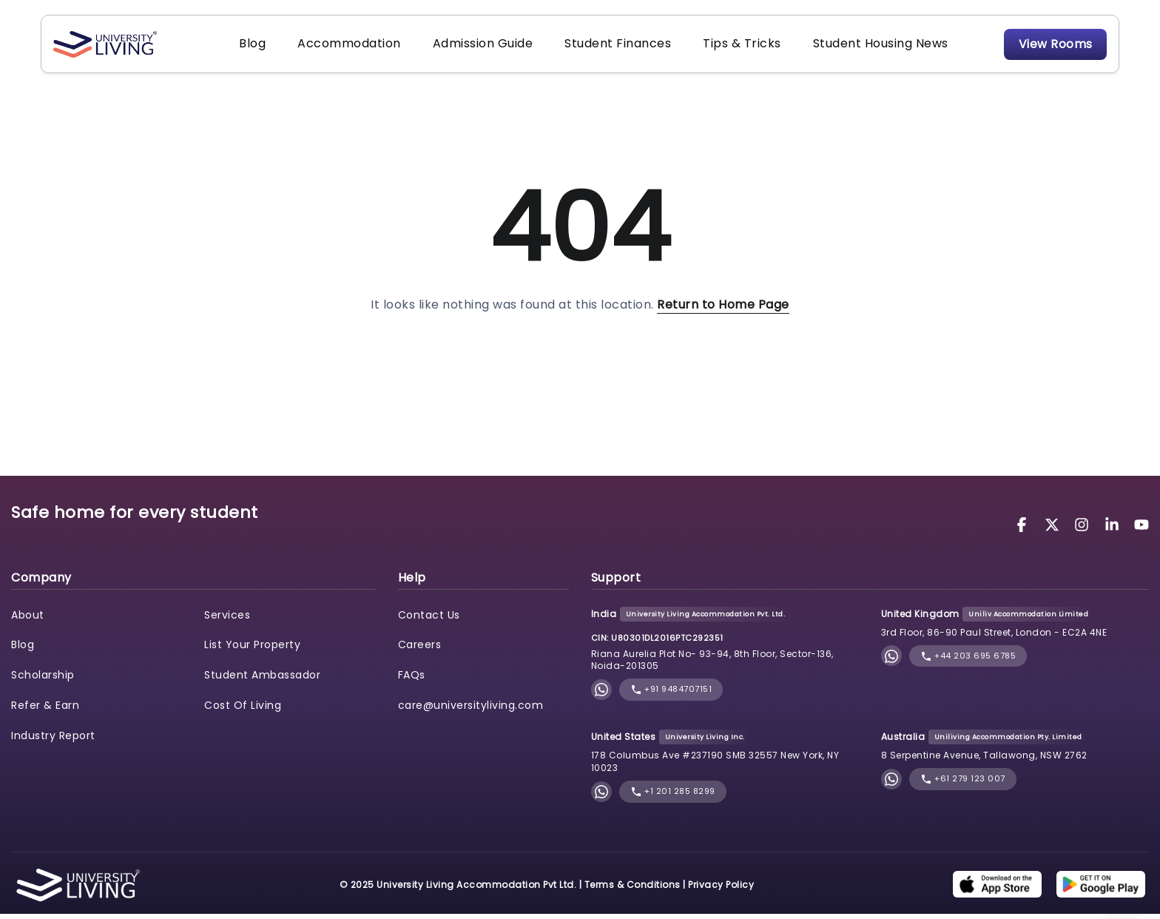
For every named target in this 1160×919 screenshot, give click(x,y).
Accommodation (349, 46)
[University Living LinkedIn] (1114, 528)
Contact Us (429, 619)
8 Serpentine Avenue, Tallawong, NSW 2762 (984, 760)
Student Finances (607, 46)
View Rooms (1048, 46)
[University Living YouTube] (1141, 528)
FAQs (411, 680)
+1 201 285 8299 (672, 796)
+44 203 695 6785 (968, 660)
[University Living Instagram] (1083, 528)
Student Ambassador (262, 680)
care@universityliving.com (471, 710)
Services (227, 619)
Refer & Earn (45, 710)
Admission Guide (478, 46)
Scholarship (43, 680)
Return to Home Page (723, 309)
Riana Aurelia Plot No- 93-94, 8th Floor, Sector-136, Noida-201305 (712, 664)
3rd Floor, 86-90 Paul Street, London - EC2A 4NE (994, 637)
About (27, 619)
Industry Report (53, 740)
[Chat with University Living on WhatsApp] (601, 694)
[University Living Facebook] (1023, 528)
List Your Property (252, 649)
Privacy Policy (721, 889)
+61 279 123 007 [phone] (962, 784)
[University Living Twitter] (1054, 528)
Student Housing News (860, 46)
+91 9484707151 (671, 694)
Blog (257, 46)
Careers (420, 649)
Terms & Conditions (632, 889)
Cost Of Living (242, 710)
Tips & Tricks (726, 46)
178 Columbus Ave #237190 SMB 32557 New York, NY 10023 (715, 766)
